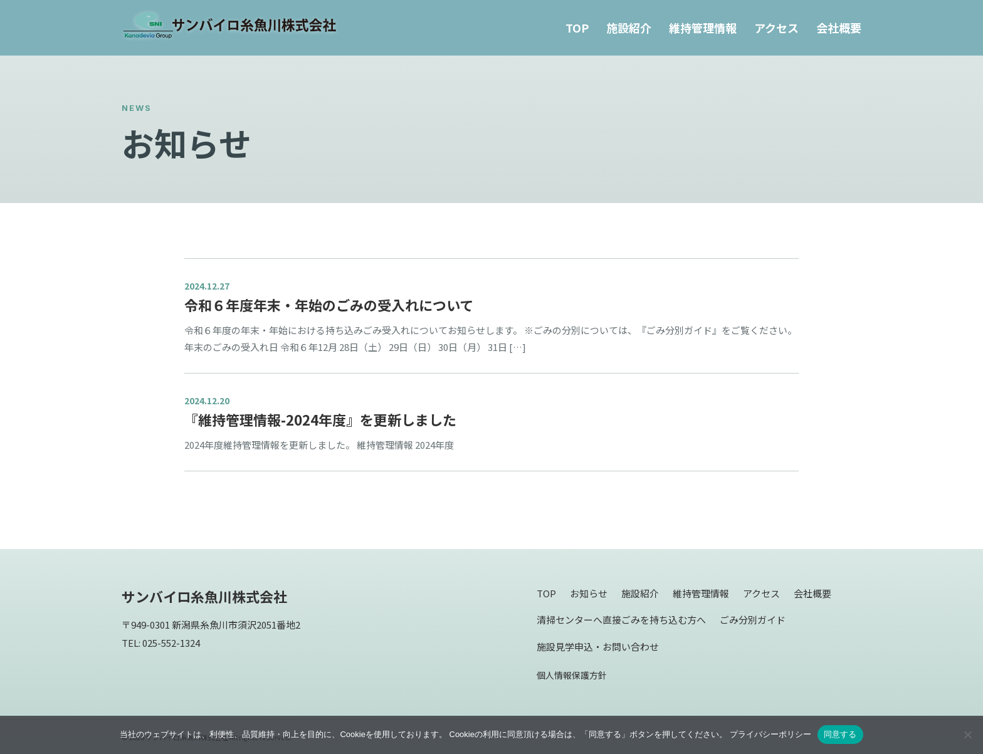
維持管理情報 (703, 27)
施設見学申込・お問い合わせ (598, 646)
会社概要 (838, 27)
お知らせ (588, 593)
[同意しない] (967, 734)
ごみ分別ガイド (753, 619)
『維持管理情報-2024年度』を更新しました (320, 419)
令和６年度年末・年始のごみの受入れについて (328, 305)
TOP (577, 27)
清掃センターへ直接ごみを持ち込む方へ (621, 619)
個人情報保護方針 (572, 675)
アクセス (776, 27)
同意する (840, 734)
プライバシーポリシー (770, 734)
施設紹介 (628, 27)
